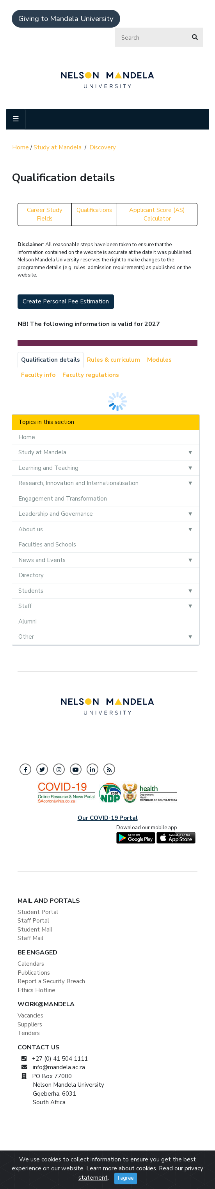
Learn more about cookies (121, 1179)
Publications (34, 973)
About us (30, 529)
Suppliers (30, 1024)
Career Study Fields (44, 214)
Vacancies (30, 1015)
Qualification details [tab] (50, 360)
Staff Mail (30, 938)
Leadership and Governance (55, 514)
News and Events (42, 560)
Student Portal (38, 912)
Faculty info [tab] (38, 375)
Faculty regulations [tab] (90, 375)
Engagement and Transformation (62, 499)
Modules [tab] (159, 360)
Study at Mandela (58, 147)
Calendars (31, 964)
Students (30, 591)
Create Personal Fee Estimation (66, 301)
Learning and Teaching (48, 468)
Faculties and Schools (47, 544)
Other (26, 637)
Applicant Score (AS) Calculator (157, 214)
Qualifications (94, 210)
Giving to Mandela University (66, 19)
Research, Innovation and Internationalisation (78, 483)
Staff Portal (33, 921)
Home (20, 147)
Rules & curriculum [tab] (113, 360)
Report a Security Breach (51, 981)
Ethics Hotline (36, 990)
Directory (31, 575)
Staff (25, 606)
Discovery (102, 147)
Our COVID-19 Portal (108, 818)
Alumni (27, 621)
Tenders (29, 1033)
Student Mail (35, 929)
